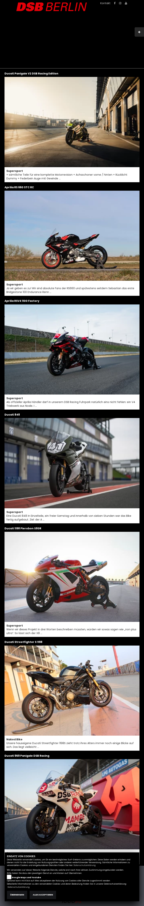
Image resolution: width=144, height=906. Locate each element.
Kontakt (105, 3)
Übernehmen (17, 894)
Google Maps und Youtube (26, 877)
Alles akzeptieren (43, 894)
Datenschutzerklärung (85, 865)
